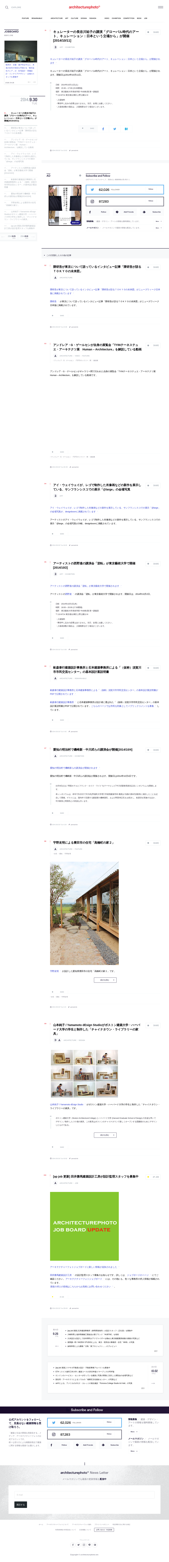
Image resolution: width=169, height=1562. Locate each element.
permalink (74, 150)
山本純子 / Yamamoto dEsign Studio (66, 1104)
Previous (29, 82)
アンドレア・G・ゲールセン (64, 360)
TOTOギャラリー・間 (83, 360)
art (61, 47)
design (82, 1040)
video (77, 356)
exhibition (70, 47)
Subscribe (157, 212)
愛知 (61, 853)
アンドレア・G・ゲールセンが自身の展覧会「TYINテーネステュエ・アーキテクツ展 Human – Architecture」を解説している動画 (20, 143)
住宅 (55, 853)
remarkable (80, 678)
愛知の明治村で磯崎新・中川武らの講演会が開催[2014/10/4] (20, 195)
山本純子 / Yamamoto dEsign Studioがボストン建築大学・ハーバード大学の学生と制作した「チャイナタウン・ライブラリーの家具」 (20, 216)
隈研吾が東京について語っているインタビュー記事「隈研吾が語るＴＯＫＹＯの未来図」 (20, 130)
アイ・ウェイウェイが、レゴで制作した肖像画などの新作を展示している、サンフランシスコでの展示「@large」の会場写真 (20, 158)
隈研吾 (53, 301)
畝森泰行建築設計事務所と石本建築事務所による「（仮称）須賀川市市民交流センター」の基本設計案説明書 (20, 183)
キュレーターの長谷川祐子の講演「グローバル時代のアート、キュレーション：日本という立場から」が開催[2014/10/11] (20, 117)
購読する (21, 1505)
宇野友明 (68, 853)
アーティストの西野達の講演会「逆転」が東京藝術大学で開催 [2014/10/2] (20, 170)
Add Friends (129, 212)
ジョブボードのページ (138, 1275)
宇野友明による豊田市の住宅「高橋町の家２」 (84, 842)
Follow (151, 189)
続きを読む (104, 980)
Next (34, 82)
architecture (66, 278)
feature (86, 356)
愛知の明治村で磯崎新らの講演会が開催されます (74, 768)
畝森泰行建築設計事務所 (62, 702)
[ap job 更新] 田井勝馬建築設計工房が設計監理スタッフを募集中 (20, 227)
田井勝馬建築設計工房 (61, 1275)
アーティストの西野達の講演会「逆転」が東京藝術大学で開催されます (84, 586)
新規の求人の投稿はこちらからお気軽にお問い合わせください (80, 1286)
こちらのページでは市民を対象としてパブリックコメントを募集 (122, 706)
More (157, 221)
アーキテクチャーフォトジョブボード (83, 1279)
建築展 (96, 360)
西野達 (68, 594)
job (76, 1183)
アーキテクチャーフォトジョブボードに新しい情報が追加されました (83, 1267)
